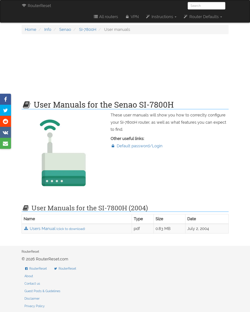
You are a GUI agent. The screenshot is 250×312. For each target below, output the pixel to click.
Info (47, 29)
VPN (132, 16)
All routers (105, 16)
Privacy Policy (34, 306)
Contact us (32, 283)
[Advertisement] (125, 69)
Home (30, 29)
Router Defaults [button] (202, 16)
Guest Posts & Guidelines (42, 291)
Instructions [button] (160, 16)
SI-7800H (87, 29)
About (28, 276)
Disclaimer (32, 298)
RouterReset (36, 5)
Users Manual (54, 228)
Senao (65, 29)
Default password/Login (137, 146)
